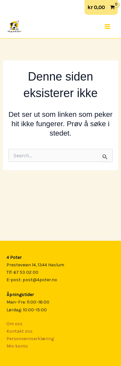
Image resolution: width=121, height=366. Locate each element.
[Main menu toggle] (107, 26)
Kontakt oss (19, 331)
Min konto (17, 346)
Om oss (14, 324)
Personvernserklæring (30, 338)
